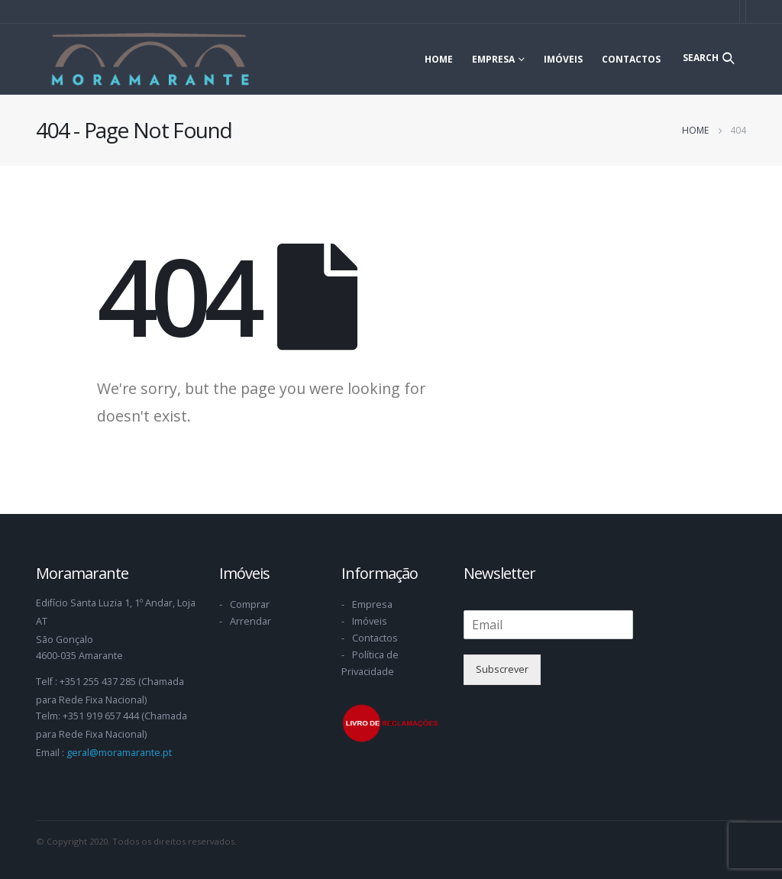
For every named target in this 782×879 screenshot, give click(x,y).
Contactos (631, 59)
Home (439, 59)
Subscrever (502, 669)
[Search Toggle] (708, 58)
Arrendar (250, 621)
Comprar (250, 604)
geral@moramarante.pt (119, 752)
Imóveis (563, 59)
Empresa (493, 59)
